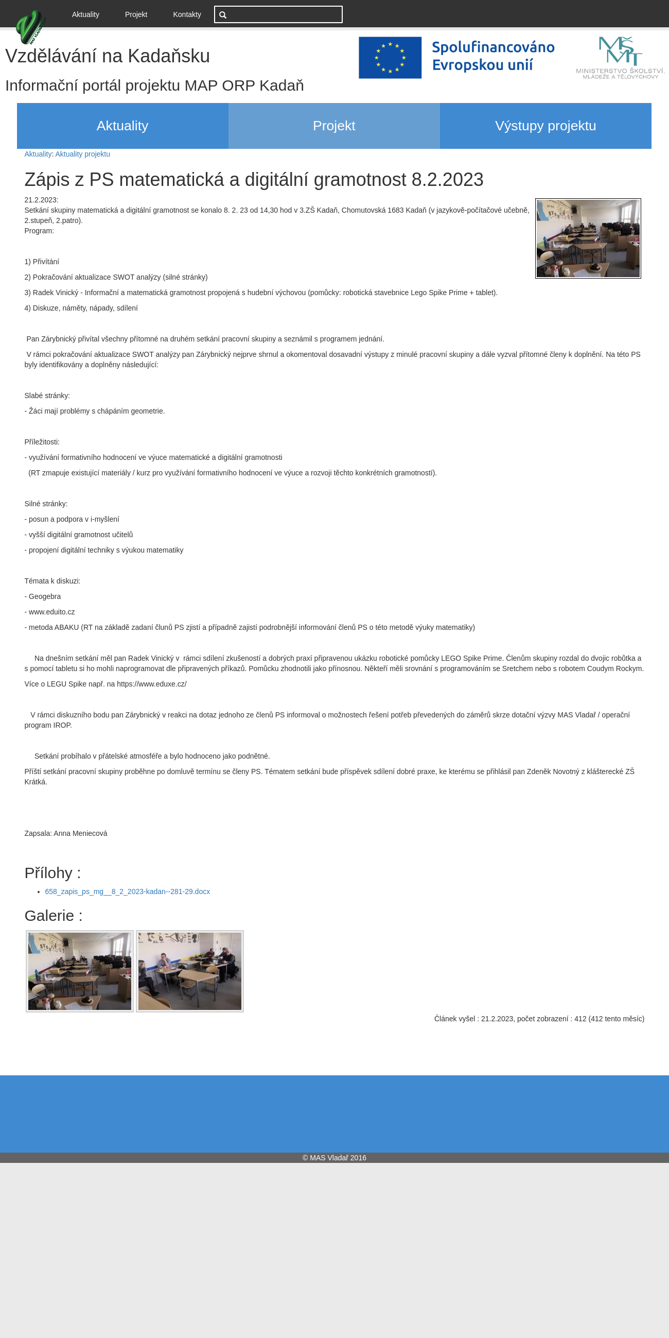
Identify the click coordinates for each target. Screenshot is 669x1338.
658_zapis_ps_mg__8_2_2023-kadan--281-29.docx (127, 891)
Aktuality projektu (82, 154)
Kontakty (187, 14)
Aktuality (89, 14)
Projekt (136, 14)
